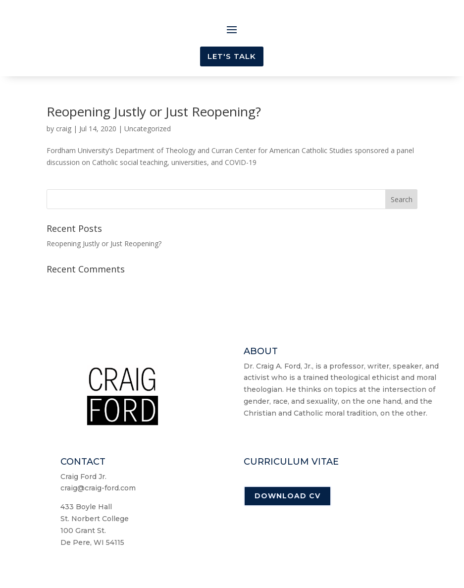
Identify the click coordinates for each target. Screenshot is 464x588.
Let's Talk (231, 56)
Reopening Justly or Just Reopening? (154, 111)
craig (63, 128)
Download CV (287, 495)
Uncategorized (147, 128)
